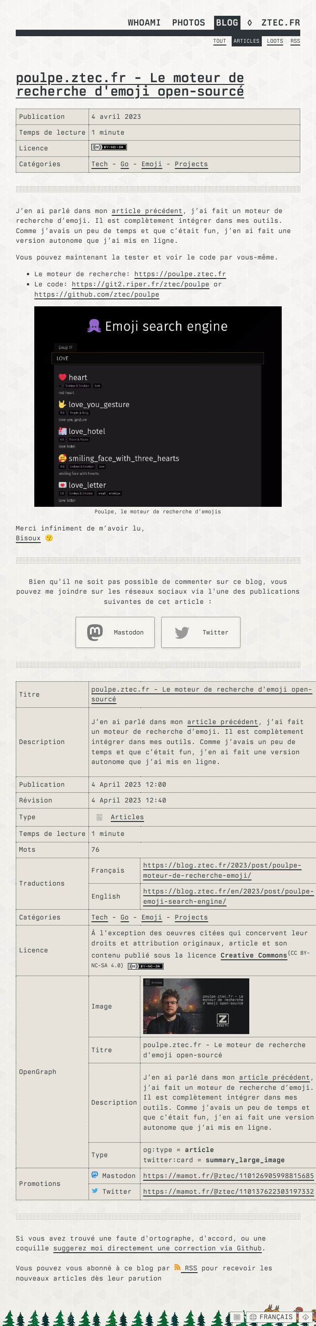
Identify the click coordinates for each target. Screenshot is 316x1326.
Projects (191, 164)
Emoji (151, 164)
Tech (99, 164)
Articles (246, 41)
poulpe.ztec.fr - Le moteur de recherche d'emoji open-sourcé (130, 84)
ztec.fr (280, 22)
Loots (275, 41)
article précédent (147, 211)
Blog (227, 22)
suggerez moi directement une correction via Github (157, 1248)
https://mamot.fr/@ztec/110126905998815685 (228, 1175)
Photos (188, 22)
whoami (144, 22)
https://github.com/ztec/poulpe (96, 294)
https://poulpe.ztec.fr (180, 274)
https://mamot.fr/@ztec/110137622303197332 (228, 1191)
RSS (295, 41)
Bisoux (28, 538)
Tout (219, 41)
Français (271, 1317)
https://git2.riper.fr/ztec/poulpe (140, 284)
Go (124, 164)
